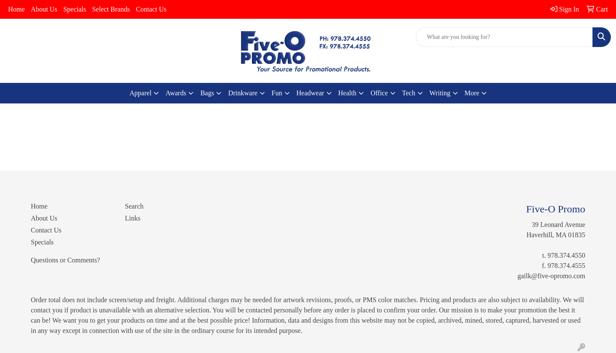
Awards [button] (176, 93)
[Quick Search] (504, 37)
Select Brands (111, 9)
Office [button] (379, 93)
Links (132, 218)
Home (16, 9)
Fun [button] (277, 93)
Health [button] (347, 93)
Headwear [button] (310, 93)
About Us (44, 9)
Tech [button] (408, 93)
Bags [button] (207, 93)
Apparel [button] (141, 93)
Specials (74, 9)
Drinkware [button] (242, 93)
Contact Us (151, 9)
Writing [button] (439, 93)
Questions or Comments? (65, 260)
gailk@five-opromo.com (551, 275)
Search (134, 206)
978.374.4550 (566, 255)
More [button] (472, 93)
